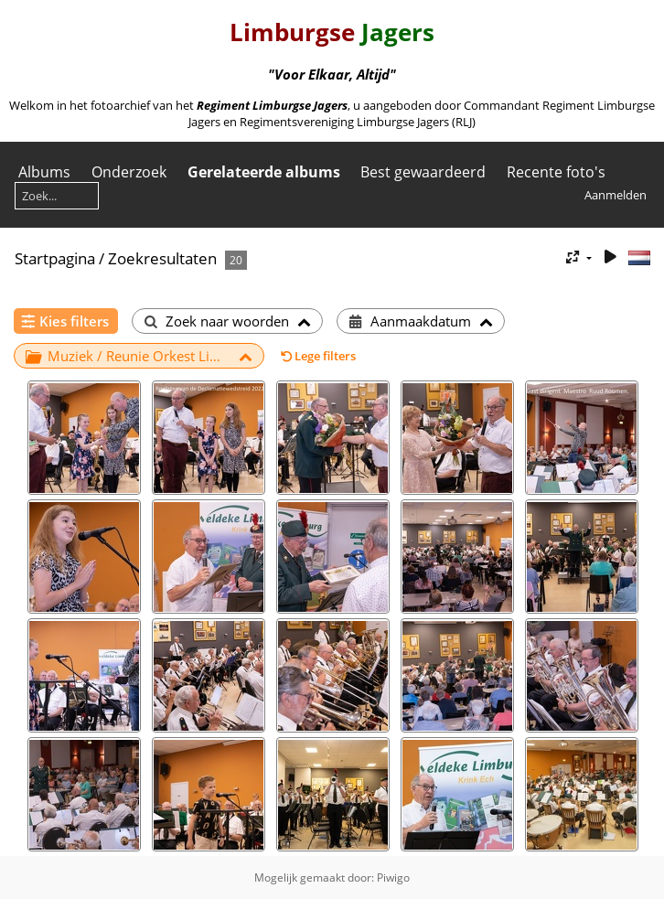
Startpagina (55, 258)
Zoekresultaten (162, 258)
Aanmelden (615, 195)
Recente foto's (556, 172)
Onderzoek (128, 172)
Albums (44, 172)
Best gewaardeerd (423, 172)
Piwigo (393, 877)
